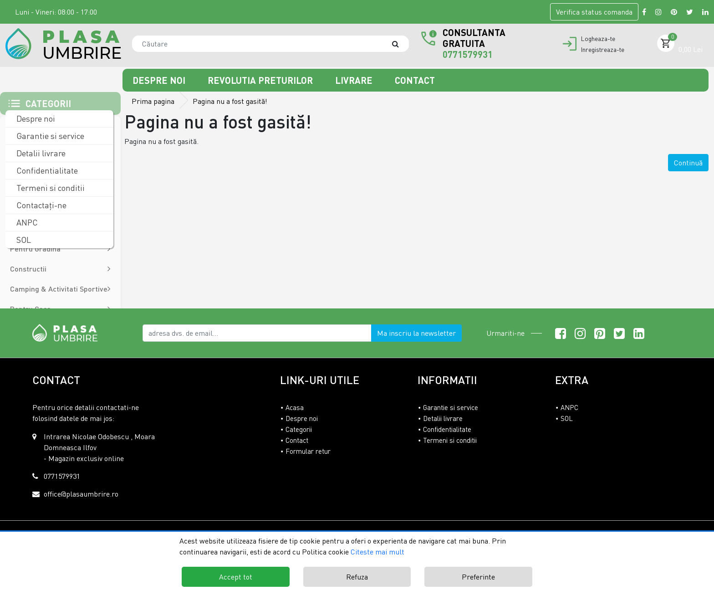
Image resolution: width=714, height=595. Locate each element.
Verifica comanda (594, 11)
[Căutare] (400, 44)
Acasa (295, 407)
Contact (415, 80)
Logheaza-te (598, 39)
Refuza (357, 576)
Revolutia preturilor (261, 80)
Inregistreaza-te (602, 49)
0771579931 (468, 54)
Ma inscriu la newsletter (416, 333)
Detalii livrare (40, 153)
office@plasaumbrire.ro (81, 493)
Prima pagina (153, 101)
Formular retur (308, 451)
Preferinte (478, 576)
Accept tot (235, 576)
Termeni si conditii (50, 188)
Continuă (688, 162)
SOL (23, 240)
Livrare (355, 80)
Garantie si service (49, 136)
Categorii (299, 429)
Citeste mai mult (377, 551)
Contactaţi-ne (40, 205)
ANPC (26, 222)
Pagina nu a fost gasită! (230, 101)
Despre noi (160, 80)
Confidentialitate (46, 170)
